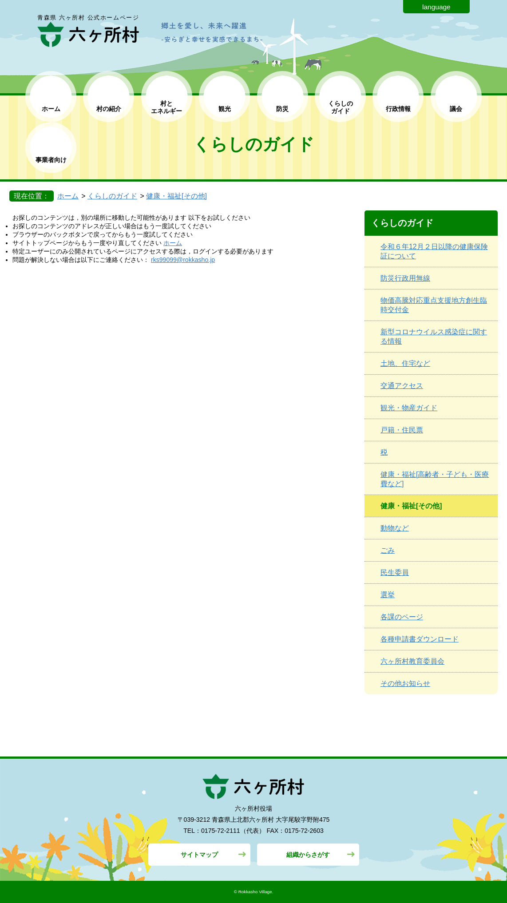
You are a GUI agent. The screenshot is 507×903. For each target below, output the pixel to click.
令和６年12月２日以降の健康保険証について (434, 251)
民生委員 (394, 572)
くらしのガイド (112, 196)
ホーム (51, 108)
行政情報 (398, 108)
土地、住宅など (405, 363)
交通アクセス (401, 385)
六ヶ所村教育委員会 (412, 661)
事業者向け (51, 159)
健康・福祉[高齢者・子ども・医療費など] (434, 479)
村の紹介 (108, 108)
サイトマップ (199, 854)
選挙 (387, 594)
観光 (224, 108)
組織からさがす (308, 854)
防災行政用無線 (405, 278)
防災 (282, 108)
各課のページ (401, 617)
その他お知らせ (405, 683)
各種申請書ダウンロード (419, 639)
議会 (456, 108)
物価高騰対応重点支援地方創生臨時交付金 (433, 305)
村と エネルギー (166, 107)
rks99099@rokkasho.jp (183, 259)
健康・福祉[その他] (176, 196)
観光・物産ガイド (408, 408)
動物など (394, 528)
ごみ (387, 550)
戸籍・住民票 (401, 430)
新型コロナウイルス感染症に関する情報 (433, 336)
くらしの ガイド (340, 107)
